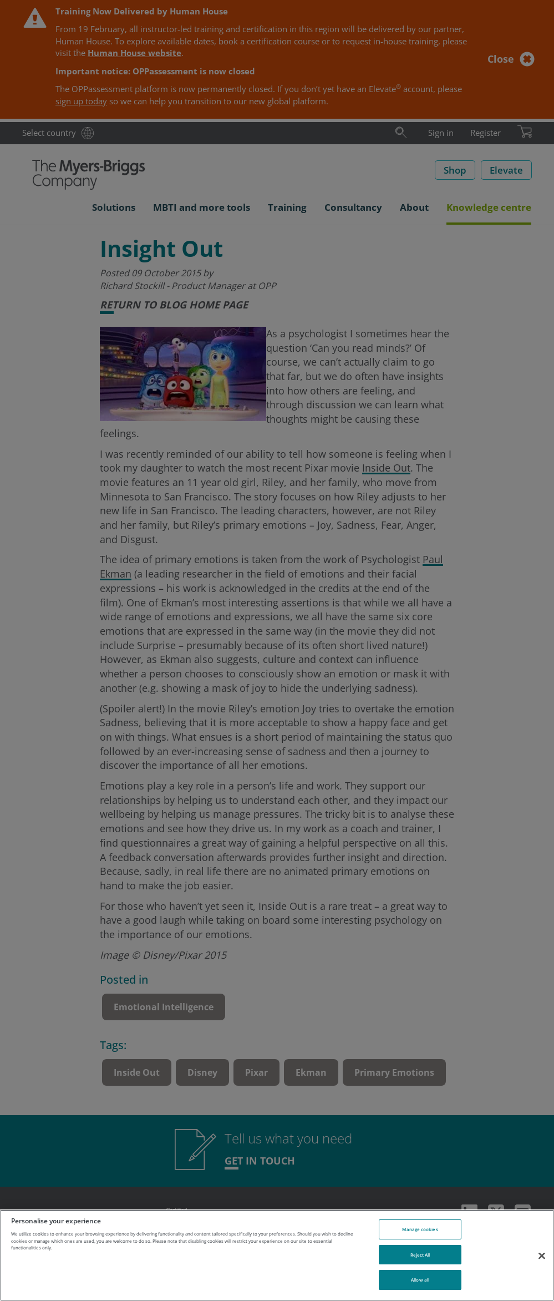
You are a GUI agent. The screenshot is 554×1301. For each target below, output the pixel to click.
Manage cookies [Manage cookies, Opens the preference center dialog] (420, 1229)
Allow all (420, 1280)
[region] (277, 1255)
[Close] (542, 1255)
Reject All (420, 1255)
